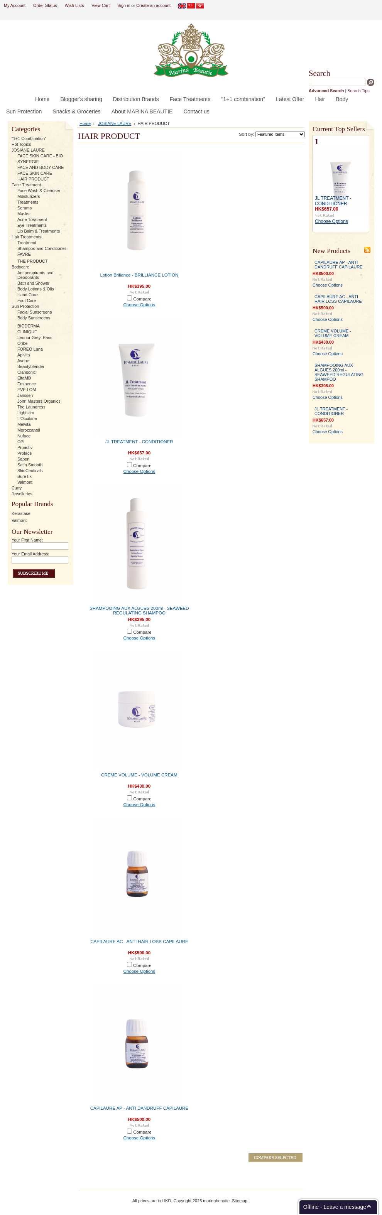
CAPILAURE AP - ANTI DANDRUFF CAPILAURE (139, 1108)
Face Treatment (26, 184)
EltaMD (24, 378)
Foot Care (26, 300)
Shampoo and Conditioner (41, 248)
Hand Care (27, 294)
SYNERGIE (28, 161)
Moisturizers (28, 196)
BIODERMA (28, 326)
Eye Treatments (32, 225)
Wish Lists (74, 5)
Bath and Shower (33, 283)
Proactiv (24, 447)
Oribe (22, 343)
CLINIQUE (27, 331)
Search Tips (358, 90)
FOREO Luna (30, 349)
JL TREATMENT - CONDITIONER (139, 441)
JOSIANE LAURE (28, 150)
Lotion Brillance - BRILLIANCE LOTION (139, 275)
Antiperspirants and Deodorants (35, 275)
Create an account (153, 5)
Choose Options (139, 304)
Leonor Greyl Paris (34, 337)
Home (85, 123)
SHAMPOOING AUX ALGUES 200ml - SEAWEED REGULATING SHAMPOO (139, 610)
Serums (24, 208)
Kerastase (21, 513)
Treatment (26, 242)
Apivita (23, 355)
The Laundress (31, 407)
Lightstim (25, 412)
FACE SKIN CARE (34, 173)
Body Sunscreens (33, 318)
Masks (23, 213)
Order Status (45, 5)
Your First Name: (27, 540)
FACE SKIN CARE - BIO (40, 156)
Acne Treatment (32, 219)
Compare (142, 299)
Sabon (23, 459)
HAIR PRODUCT (33, 179)
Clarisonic (26, 372)
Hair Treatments (26, 237)
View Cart (100, 5)
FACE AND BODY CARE (40, 167)
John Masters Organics (39, 401)
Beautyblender (30, 366)
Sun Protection (25, 306)
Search (319, 73)
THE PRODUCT (32, 261)
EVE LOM (26, 389)
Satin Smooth (29, 464)
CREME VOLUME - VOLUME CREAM (139, 775)
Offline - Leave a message (334, 1207)
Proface (24, 453)
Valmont (24, 482)
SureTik (24, 476)
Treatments (28, 202)
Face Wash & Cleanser (38, 190)
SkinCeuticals (30, 470)
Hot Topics (21, 144)
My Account (14, 5)
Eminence (26, 383)
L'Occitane (27, 418)
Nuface (23, 436)
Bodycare (20, 267)
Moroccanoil (28, 430)
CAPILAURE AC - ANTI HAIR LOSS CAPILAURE (139, 941)
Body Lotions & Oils (35, 289)
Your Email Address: (30, 554)
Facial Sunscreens (34, 312)
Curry (17, 488)
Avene (23, 360)
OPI (21, 441)
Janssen (25, 395)
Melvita (23, 424)
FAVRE (24, 254)
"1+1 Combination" (29, 138)
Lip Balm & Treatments (38, 231)
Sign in (123, 5)
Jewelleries (22, 493)
